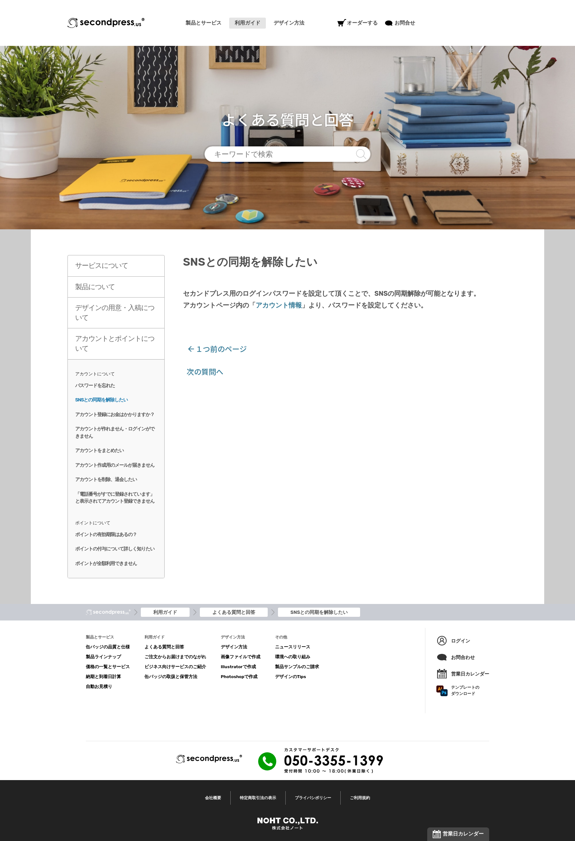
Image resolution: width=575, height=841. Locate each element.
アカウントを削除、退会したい (106, 479)
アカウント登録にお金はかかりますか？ (114, 414)
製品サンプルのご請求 (297, 667)
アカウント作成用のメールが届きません (114, 465)
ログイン (453, 640)
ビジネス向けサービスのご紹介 (175, 667)
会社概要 (213, 798)
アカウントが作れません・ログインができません (114, 432)
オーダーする (357, 23)
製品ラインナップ (103, 657)
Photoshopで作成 (239, 676)
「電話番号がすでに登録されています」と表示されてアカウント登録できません (114, 497)
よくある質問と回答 (164, 647)
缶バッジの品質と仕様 (108, 647)
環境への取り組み (292, 657)
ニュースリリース (292, 647)
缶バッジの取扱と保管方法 (170, 676)
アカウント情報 (279, 305)
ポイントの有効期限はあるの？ (106, 534)
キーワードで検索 (287, 154)
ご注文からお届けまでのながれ (175, 657)
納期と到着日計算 (103, 676)
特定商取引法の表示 (258, 798)
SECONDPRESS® (105, 23)
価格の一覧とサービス (108, 667)
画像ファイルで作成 (240, 657)
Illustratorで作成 (238, 667)
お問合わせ (455, 657)
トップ (108, 612)
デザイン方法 (234, 647)
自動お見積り (99, 686)
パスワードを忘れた (95, 385)
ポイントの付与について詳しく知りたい (114, 548)
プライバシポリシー (313, 798)
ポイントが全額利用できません (106, 563)
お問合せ (400, 23)
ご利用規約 (360, 798)
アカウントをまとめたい (99, 450)
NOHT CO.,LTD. (287, 824)
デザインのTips (290, 676)
